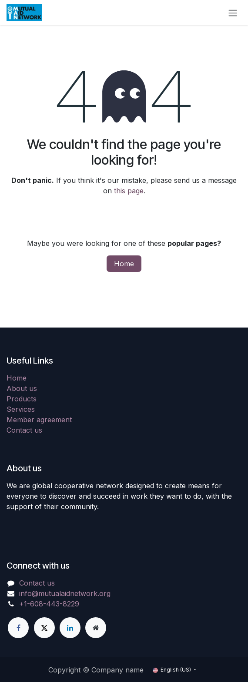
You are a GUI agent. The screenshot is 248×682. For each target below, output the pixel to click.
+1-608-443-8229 (49, 603)
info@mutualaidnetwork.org (65, 593)
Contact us (24, 430)
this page (129, 190)
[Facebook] (18, 627)
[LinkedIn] (70, 627)
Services (21, 409)
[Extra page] (95, 627)
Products (22, 398)
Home (124, 263)
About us (22, 388)
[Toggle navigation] (232, 12)
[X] (44, 627)
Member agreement (39, 419)
